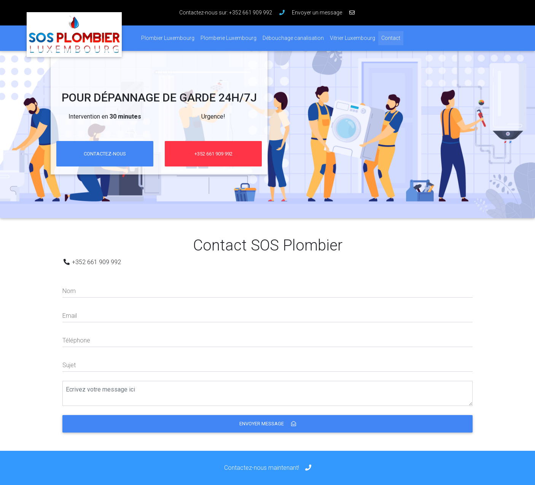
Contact (392, 37)
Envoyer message (267, 423)
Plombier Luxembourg (167, 38)
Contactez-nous (105, 154)
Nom (69, 291)
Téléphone (76, 340)
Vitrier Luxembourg (352, 38)
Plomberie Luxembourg (228, 38)
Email (69, 315)
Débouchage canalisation (293, 38)
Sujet (69, 365)
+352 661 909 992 (213, 154)
